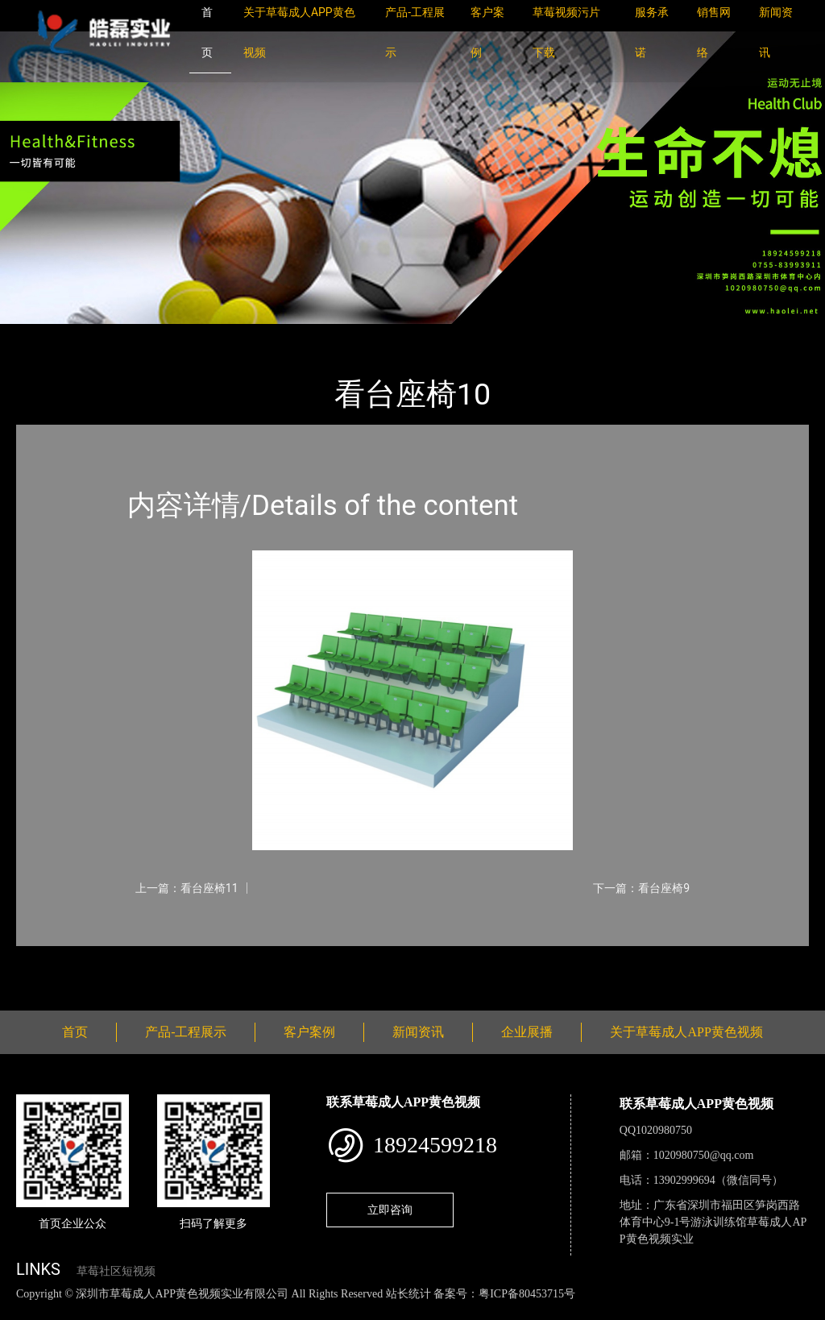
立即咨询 (389, 1209)
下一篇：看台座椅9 (641, 888)
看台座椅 (193, 335)
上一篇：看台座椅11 (186, 888)
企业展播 (527, 1032)
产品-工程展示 (113, 335)
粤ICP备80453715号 (527, 1294)
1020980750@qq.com (703, 1155)
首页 (44, 335)
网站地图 (24, 1311)
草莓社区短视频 (116, 1271)
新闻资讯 (418, 1032)
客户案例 (309, 1032)
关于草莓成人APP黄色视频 (686, 1032)
